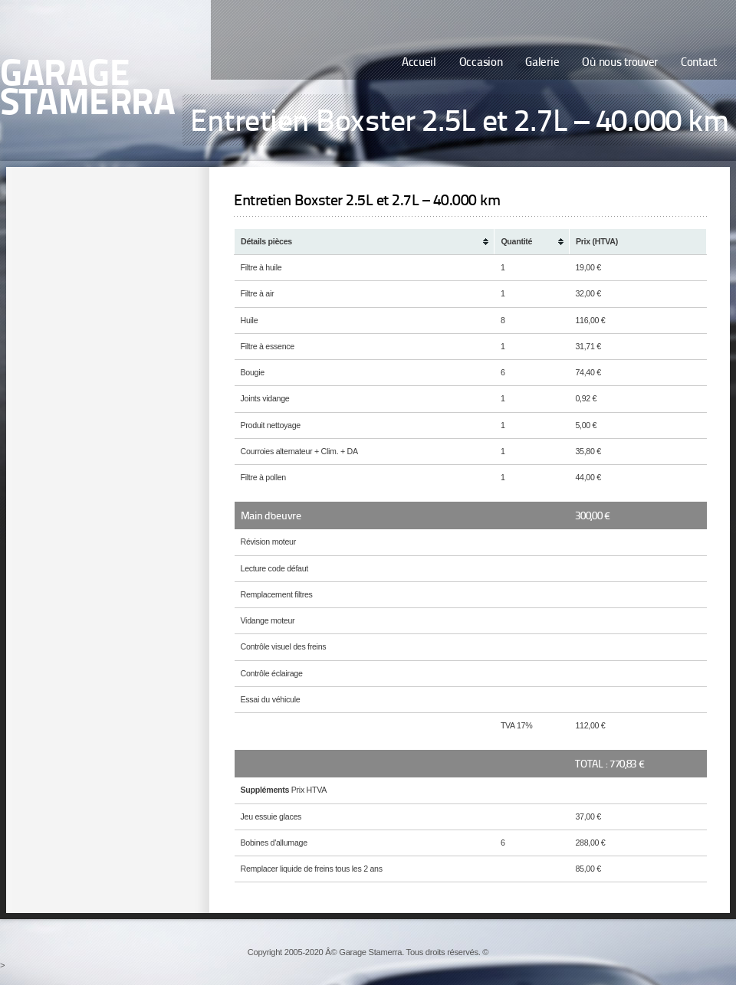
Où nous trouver (620, 63)
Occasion (481, 63)
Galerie (542, 63)
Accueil (419, 63)
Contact (699, 63)
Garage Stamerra (87, 90)
